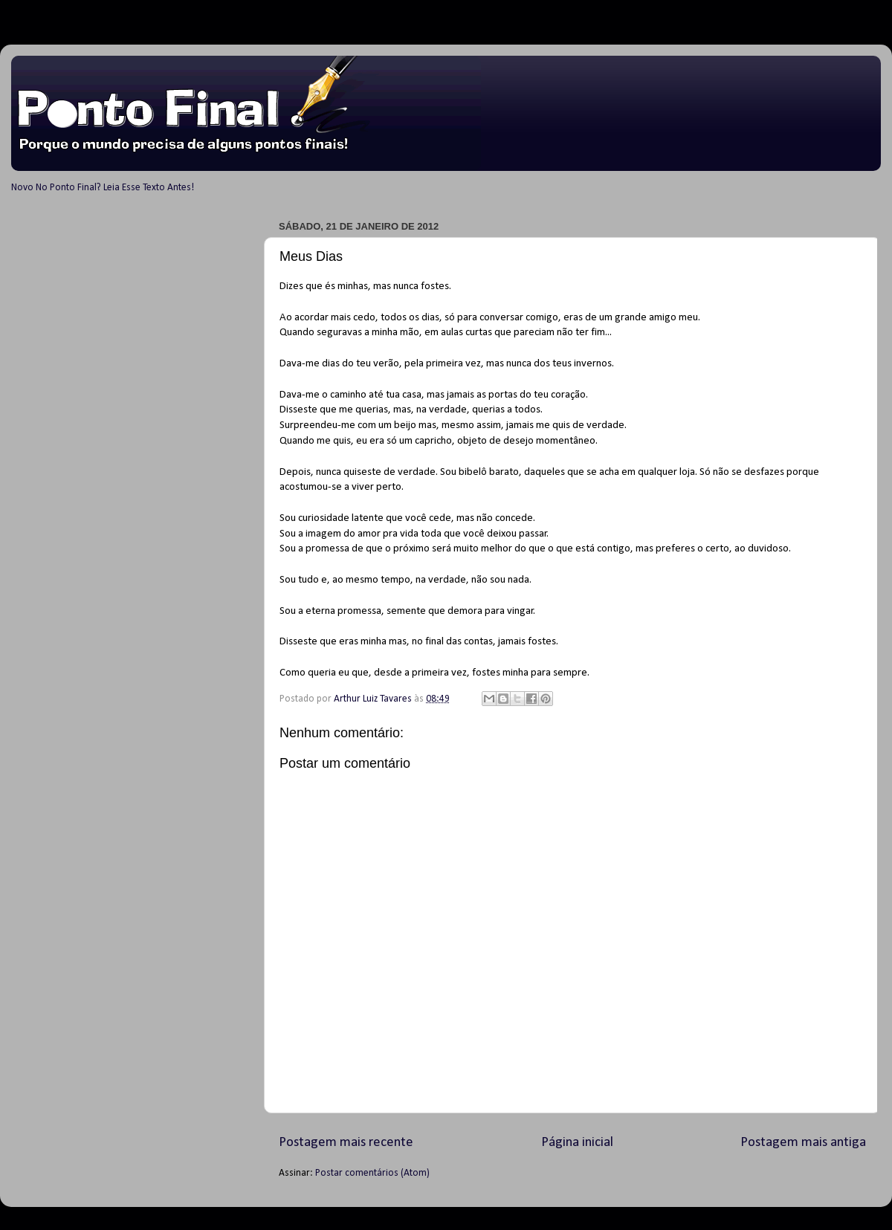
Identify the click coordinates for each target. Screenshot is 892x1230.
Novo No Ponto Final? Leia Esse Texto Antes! (102, 187)
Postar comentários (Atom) (372, 1173)
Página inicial (577, 1143)
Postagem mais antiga (803, 1143)
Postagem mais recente (346, 1143)
